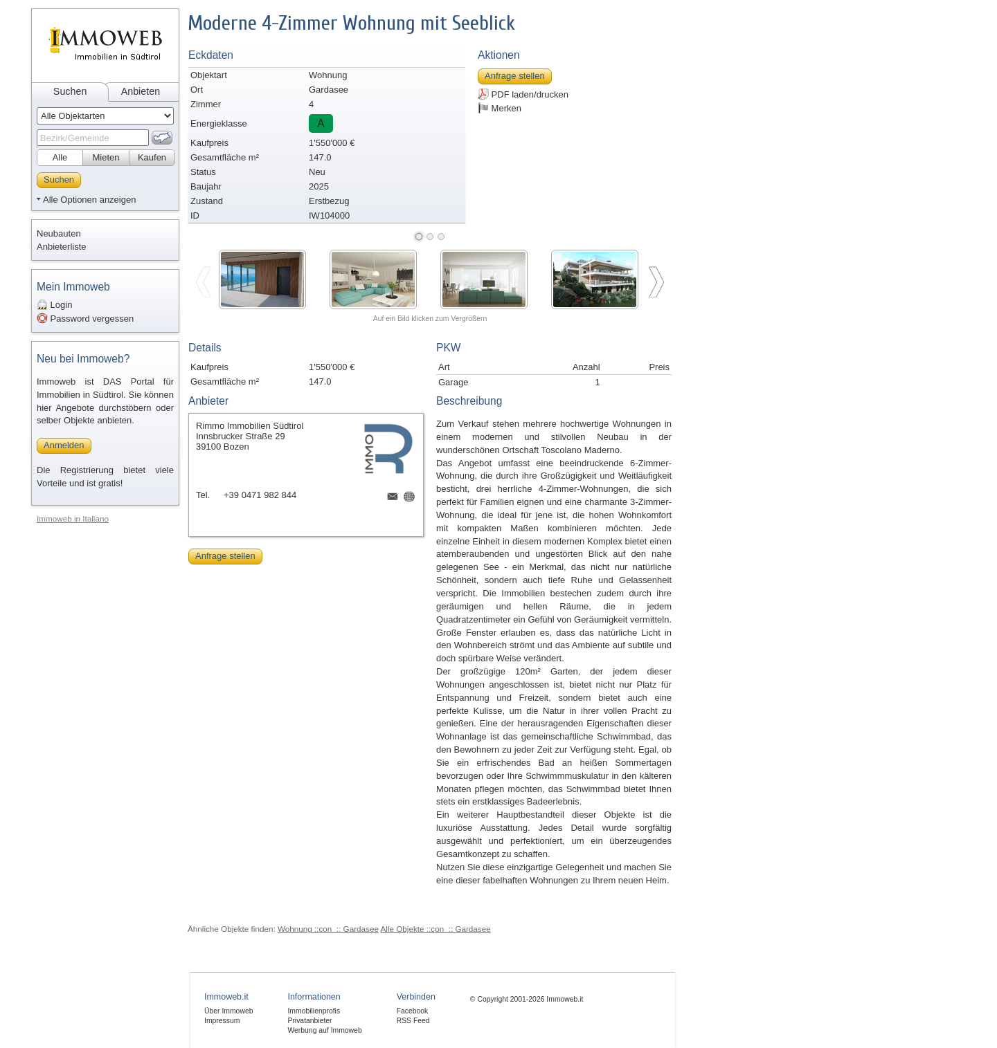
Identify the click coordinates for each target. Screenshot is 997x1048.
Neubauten (59, 233)
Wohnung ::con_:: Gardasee (328, 928)
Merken (499, 107)
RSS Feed (413, 1020)
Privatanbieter (309, 1020)
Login (54, 304)
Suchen (70, 91)
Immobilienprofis (313, 1011)
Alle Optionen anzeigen (89, 199)
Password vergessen (85, 318)
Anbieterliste (62, 246)
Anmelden (64, 445)
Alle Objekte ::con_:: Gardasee (436, 928)
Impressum (222, 1020)
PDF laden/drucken (523, 94)
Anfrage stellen (515, 76)
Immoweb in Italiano (73, 518)
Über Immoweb (228, 1011)
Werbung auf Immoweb (324, 1030)
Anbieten (140, 91)
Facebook (413, 1011)
